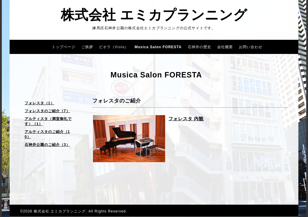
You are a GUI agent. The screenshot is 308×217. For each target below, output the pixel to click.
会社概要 (225, 47)
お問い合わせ (250, 47)
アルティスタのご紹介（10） (47, 134)
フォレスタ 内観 (186, 118)
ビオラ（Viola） (113, 47)
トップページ (63, 47)
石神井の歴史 (199, 47)
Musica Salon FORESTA (158, 47)
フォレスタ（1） (39, 103)
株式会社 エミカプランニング (154, 15)
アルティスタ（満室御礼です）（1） (48, 121)
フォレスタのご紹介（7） (47, 111)
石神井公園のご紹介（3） (47, 145)
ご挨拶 (87, 47)
